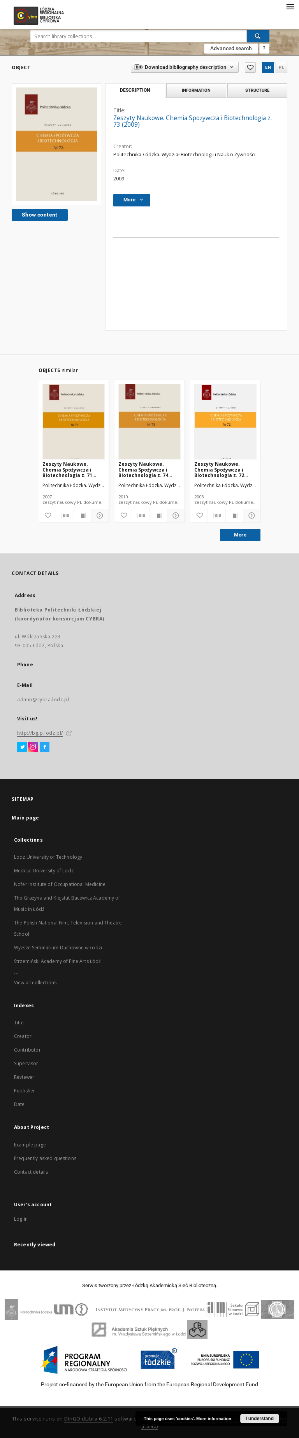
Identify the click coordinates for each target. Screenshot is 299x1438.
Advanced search (231, 48)
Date (19, 1104)
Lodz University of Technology (48, 857)
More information (213, 1418)
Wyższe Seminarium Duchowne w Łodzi (58, 947)
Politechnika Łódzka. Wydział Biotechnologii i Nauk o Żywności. (185, 154)
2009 (118, 178)
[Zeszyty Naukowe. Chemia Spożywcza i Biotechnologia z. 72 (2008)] (225, 422)
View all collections (35, 982)
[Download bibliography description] (64, 515)
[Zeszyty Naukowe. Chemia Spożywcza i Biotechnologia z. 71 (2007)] (73, 422)
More (240, 535)
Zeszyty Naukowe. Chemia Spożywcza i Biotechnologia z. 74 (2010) (143, 469)
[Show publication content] (82, 515)
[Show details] (98, 515)
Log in (21, 1219)
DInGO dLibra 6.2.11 (88, 1418)
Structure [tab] (257, 90)
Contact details (31, 1172)
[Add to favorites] (47, 515)
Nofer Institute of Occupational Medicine (60, 884)
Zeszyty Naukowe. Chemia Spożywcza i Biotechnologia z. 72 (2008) (219, 469)
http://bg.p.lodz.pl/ (40, 733)
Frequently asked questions (45, 1158)
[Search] (258, 36)
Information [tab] (196, 90)
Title (19, 1022)
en (268, 67)
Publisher (24, 1090)
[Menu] (290, 6)
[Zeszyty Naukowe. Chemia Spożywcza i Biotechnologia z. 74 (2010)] (149, 422)
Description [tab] (135, 90)
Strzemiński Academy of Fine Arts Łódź (57, 961)
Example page (30, 1144)
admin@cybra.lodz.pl (43, 699)
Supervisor (26, 1063)
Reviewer (24, 1077)
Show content (40, 214)
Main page (25, 817)
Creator (23, 1036)
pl (281, 67)
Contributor (27, 1050)
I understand (260, 1418)
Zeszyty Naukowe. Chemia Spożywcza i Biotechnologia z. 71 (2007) (67, 469)
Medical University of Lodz (44, 870)
